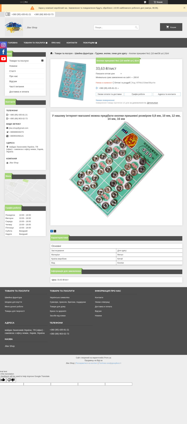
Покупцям (89, 43)
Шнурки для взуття (13, 302)
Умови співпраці (102, 302)
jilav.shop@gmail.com (18, 128)
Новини (13, 66)
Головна (13, 43)
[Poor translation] (11, 380)
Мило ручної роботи (14, 306)
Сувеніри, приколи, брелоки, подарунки (68, 302)
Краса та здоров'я (58, 311)
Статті (12, 71)
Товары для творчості (15, 311)
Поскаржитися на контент (86, 363)
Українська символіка (59, 297)
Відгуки (13, 81)
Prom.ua (107, 358)
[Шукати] (136, 27)
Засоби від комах (58, 315)
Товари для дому (57, 306)
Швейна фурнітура (84, 53)
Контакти (72, 43)
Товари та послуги (34, 43)
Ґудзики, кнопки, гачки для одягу (111, 53)
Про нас (56, 43)
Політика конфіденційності (110, 363)
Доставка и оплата (19, 91)
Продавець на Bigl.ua (93, 360)
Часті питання (16, 86)
